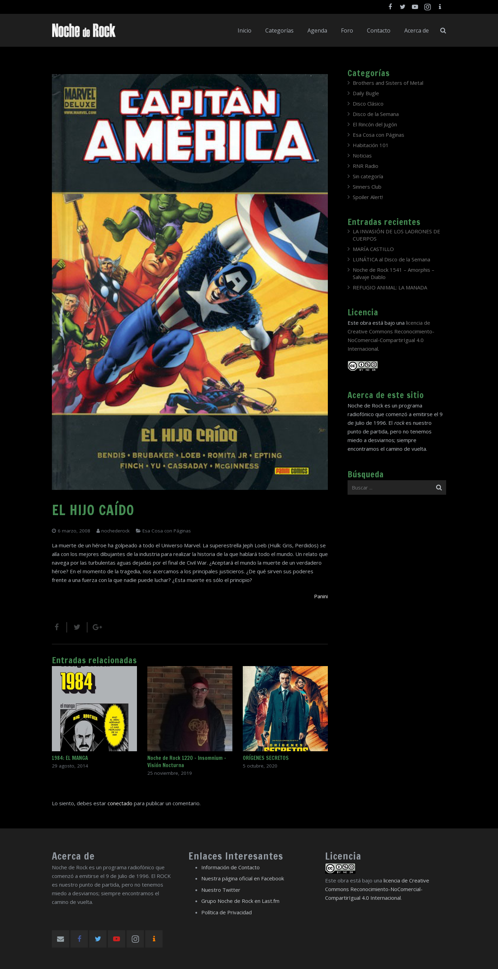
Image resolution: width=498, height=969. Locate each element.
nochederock (115, 531)
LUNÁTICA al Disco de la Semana (391, 259)
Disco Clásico (368, 103)
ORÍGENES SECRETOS (266, 758)
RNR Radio (365, 165)
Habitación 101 (371, 145)
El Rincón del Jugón (375, 124)
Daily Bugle (366, 93)
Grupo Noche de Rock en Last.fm (240, 900)
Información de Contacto (230, 867)
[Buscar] (443, 30)
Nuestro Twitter (220, 889)
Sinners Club (367, 186)
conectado (120, 803)
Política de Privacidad (226, 912)
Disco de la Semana (376, 113)
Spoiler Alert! (368, 197)
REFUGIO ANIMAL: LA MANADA (390, 287)
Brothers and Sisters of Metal (388, 82)
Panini (321, 596)
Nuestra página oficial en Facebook (242, 878)
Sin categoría (368, 176)
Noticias (362, 155)
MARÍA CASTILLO (373, 248)
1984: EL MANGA (70, 758)
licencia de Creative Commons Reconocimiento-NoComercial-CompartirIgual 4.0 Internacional (377, 889)
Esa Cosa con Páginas (166, 531)
